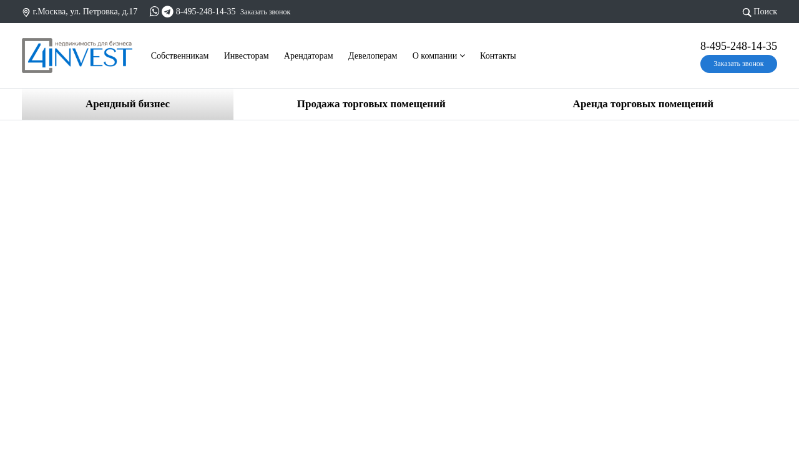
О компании (439, 55)
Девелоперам (372, 55)
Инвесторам (246, 55)
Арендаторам (308, 55)
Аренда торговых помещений (643, 104)
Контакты (498, 55)
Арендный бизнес (128, 104)
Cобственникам (180, 55)
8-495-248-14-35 (206, 11)
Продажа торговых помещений (371, 104)
